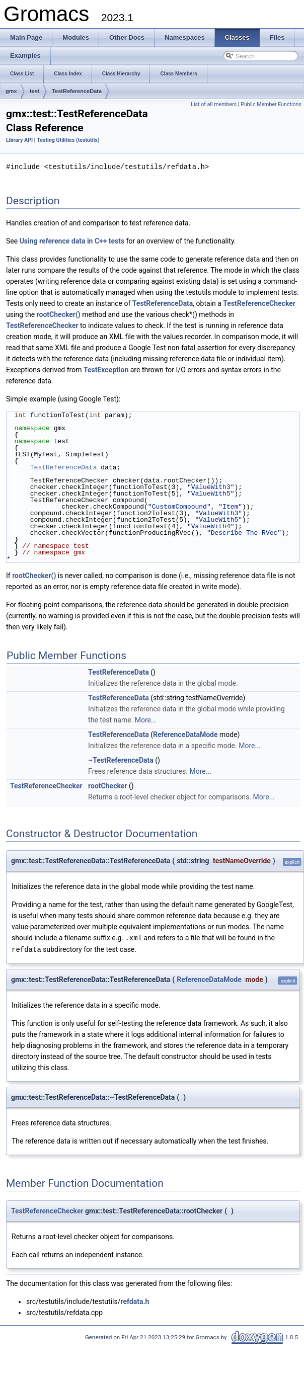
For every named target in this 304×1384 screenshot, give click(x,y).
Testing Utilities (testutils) (68, 140)
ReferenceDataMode (185, 734)
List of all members (214, 104)
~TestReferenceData (121, 760)
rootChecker (107, 785)
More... (146, 719)
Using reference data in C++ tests (72, 240)
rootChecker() (59, 314)
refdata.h (134, 1300)
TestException (106, 369)
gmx (11, 91)
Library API (19, 140)
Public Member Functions (271, 104)
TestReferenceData (77, 91)
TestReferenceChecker (259, 303)
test (35, 91)
